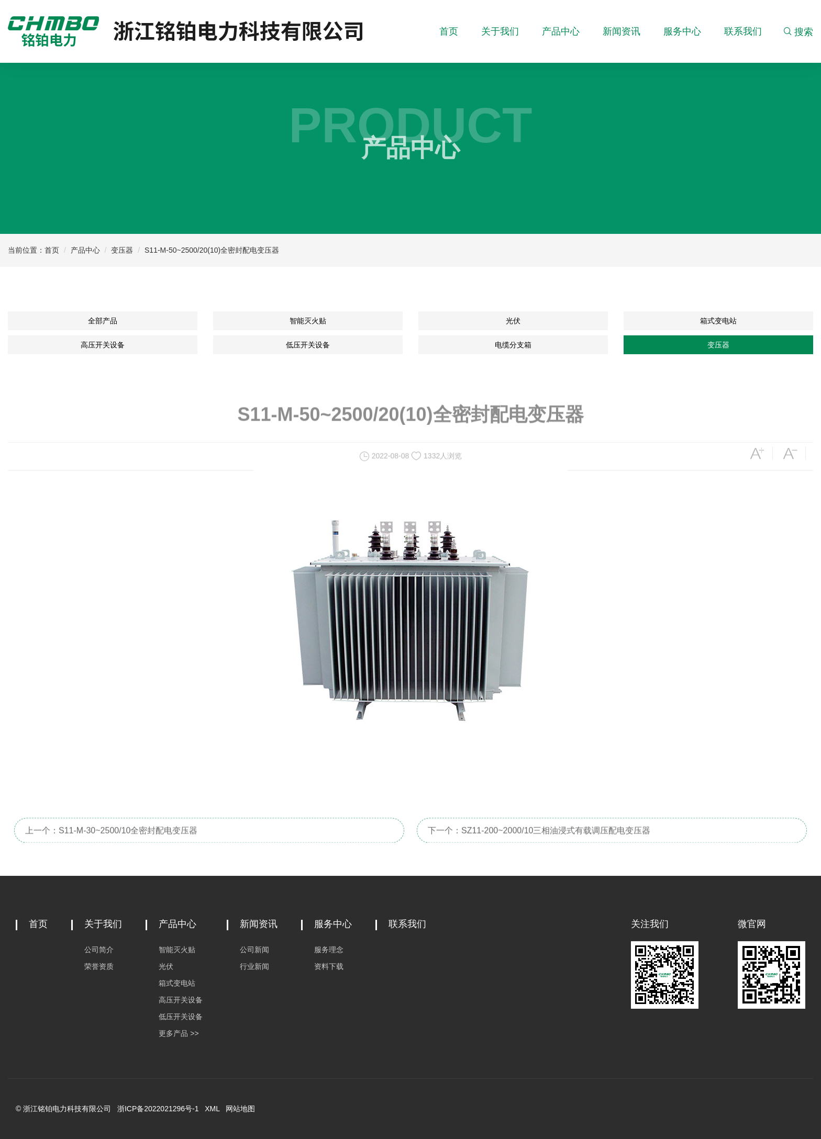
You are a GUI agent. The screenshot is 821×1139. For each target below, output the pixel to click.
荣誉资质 (99, 966)
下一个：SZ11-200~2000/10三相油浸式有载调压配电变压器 (539, 842)
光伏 (513, 321)
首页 (448, 31)
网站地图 (240, 1108)
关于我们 (500, 31)
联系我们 (743, 31)
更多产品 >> (178, 1033)
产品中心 (561, 31)
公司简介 (99, 949)
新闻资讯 (621, 31)
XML (212, 1108)
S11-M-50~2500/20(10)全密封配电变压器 (212, 250)
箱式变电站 (718, 321)
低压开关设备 (308, 345)
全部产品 (102, 321)
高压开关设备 (103, 345)
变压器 (122, 250)
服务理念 (328, 949)
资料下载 (328, 966)
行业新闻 (254, 966)
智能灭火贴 (308, 321)
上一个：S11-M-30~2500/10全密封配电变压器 (111, 842)
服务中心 (682, 31)
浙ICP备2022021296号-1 (158, 1108)
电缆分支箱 (513, 345)
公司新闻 (254, 949)
